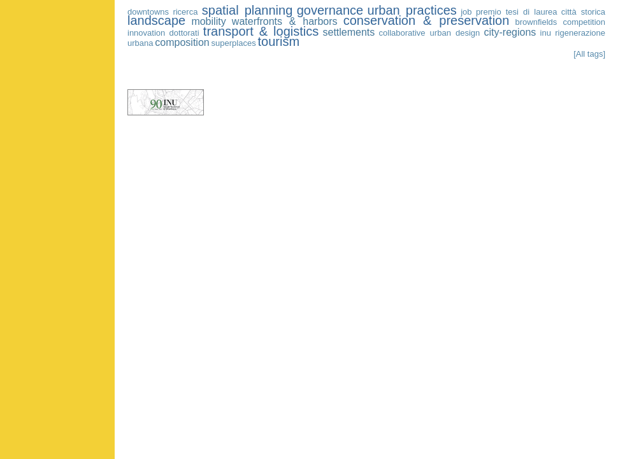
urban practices (412, 10)
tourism (279, 41)
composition (182, 42)
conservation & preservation (426, 20)
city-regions (510, 32)
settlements (349, 32)
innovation (146, 33)
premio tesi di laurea (516, 12)
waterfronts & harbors (285, 21)
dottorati (184, 33)
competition (584, 22)
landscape (156, 20)
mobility (208, 21)
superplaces (234, 43)
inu (545, 33)
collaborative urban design (429, 33)
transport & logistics (261, 31)
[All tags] (589, 54)
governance (330, 10)
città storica (583, 12)
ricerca (185, 12)
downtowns (148, 12)
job (466, 12)
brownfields (536, 22)
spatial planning (247, 10)
